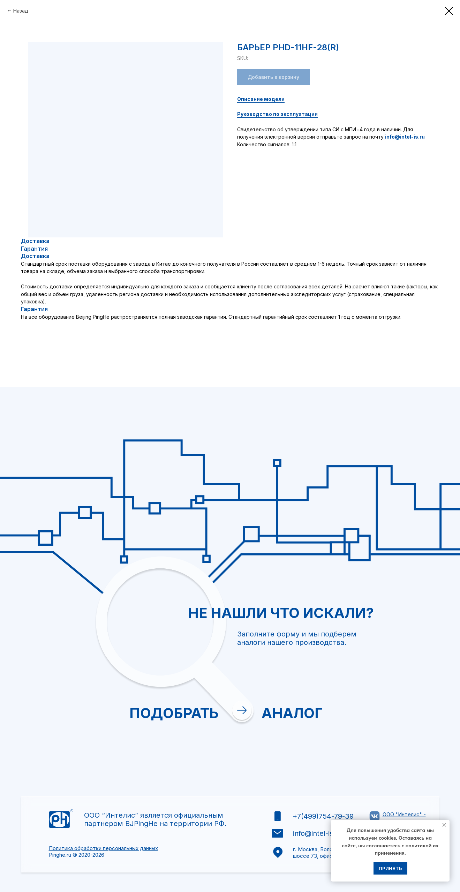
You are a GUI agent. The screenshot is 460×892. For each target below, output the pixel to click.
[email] (335, 623)
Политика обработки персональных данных (103, 848)
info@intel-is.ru (405, 137)
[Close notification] (444, 824)
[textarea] (335, 691)
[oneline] (335, 662)
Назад (20, 11)
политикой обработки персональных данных (329, 718)
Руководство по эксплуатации (277, 114)
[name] (335, 604)
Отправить (299, 740)
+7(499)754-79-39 (323, 816)
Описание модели (261, 99)
